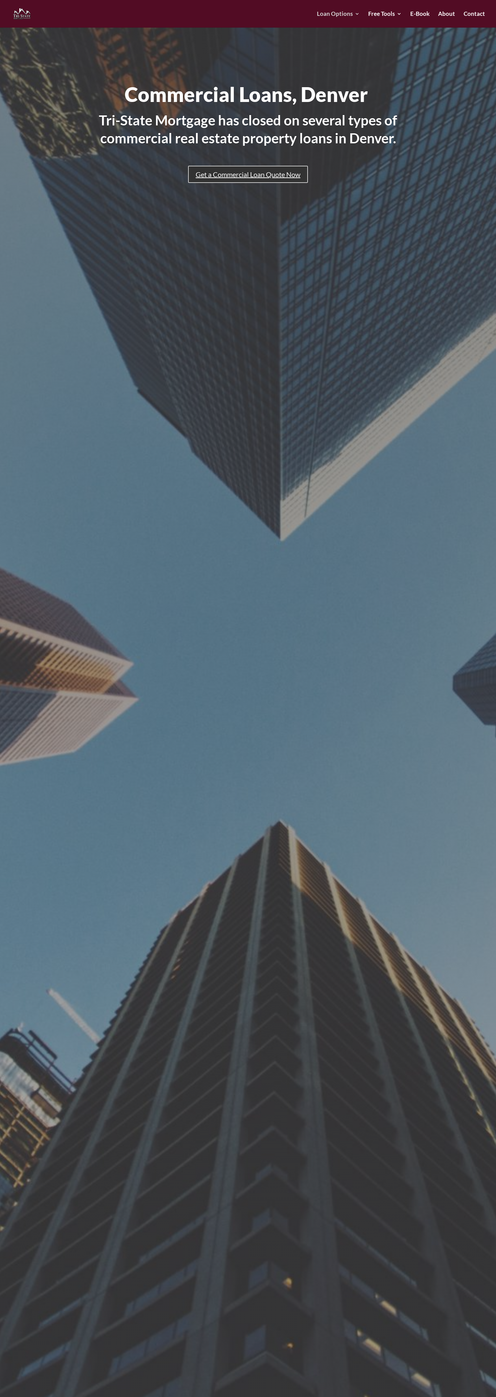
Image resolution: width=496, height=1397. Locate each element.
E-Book (420, 14)
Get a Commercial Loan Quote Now (248, 174)
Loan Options (335, 14)
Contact (474, 14)
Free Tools (381, 14)
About (446, 14)
